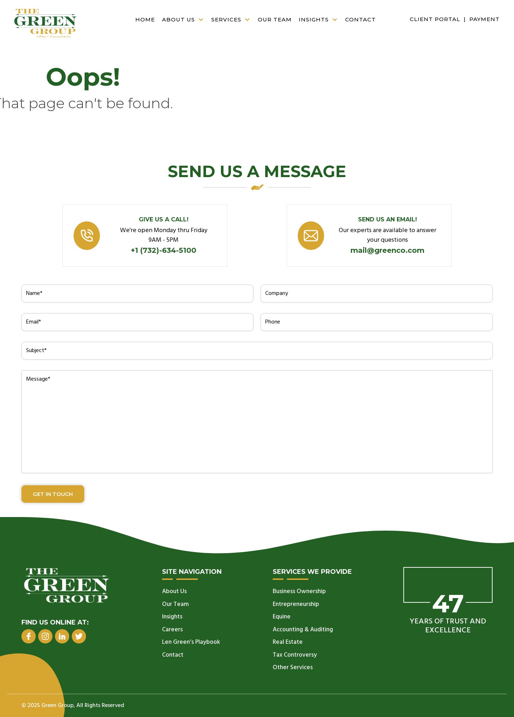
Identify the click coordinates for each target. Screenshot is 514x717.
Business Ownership (299, 591)
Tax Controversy (295, 655)
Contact (360, 19)
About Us (185, 20)
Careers (172, 630)
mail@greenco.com (387, 250)
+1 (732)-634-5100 (163, 250)
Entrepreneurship (296, 604)
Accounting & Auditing (303, 630)
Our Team (275, 19)
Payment (484, 19)
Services (232, 20)
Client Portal (435, 19)
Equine (282, 617)
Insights (320, 20)
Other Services (293, 667)
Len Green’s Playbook (191, 642)
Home (145, 19)
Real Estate (288, 642)
